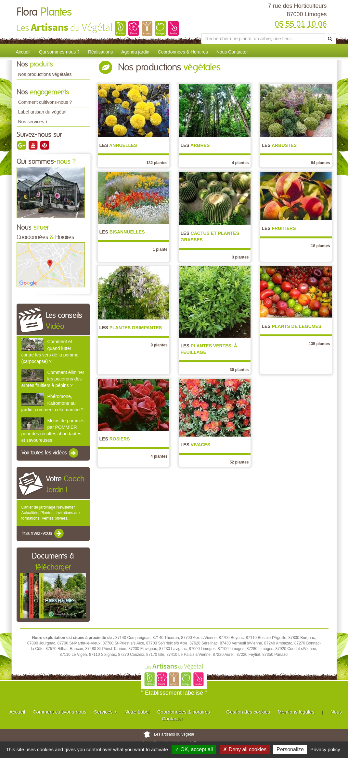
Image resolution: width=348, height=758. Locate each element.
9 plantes (158, 345)
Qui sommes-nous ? (59, 51)
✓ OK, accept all (194, 749)
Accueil (23, 51)
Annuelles (118, 145)
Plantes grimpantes (130, 327)
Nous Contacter (232, 51)
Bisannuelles (122, 232)
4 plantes (240, 163)
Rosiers (114, 438)
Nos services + (33, 121)
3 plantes (240, 257)
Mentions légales (296, 712)
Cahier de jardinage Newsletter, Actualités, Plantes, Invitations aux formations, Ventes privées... (51, 513)
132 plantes (156, 163)
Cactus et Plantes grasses (210, 236)
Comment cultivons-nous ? (45, 102)
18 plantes (320, 246)
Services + (105, 712)
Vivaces (196, 444)
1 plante (160, 249)
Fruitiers (279, 228)
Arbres (195, 145)
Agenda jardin (135, 51)
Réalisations (100, 51)
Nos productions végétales (45, 74)
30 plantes (239, 369)
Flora (44, 12)
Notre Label (137, 712)
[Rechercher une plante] (262, 38)
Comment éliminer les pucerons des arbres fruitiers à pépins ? (52, 379)
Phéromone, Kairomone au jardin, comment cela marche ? (52, 403)
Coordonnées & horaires (183, 712)
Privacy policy (325, 749)
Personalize (290, 749)
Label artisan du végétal (42, 111)
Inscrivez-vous (43, 533)
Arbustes (279, 145)
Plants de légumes (292, 326)
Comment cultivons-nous (59, 712)
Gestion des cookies (248, 712)
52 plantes (239, 462)
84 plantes (320, 163)
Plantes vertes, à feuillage (209, 349)
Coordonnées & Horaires (183, 51)
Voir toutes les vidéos (50, 453)
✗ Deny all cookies (244, 749)
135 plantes (319, 344)
